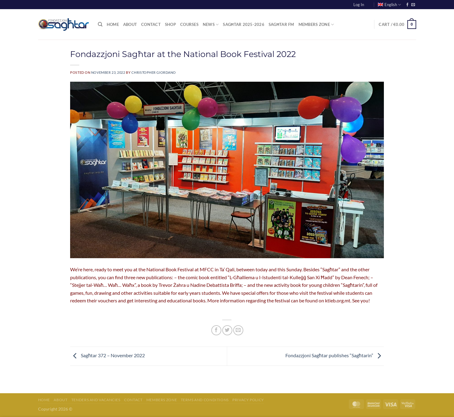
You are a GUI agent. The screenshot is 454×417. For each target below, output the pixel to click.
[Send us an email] (413, 5)
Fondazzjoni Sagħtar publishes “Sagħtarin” (334, 355)
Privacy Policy (248, 399)
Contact (151, 24)
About (130, 24)
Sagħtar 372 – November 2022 (107, 355)
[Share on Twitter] (227, 330)
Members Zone (316, 24)
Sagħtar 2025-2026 (243, 24)
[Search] (100, 24)
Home (113, 24)
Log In (358, 4)
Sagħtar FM (281, 24)
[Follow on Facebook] (407, 5)
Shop (170, 24)
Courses (189, 24)
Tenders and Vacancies (95, 399)
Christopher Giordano (153, 72)
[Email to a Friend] (238, 330)
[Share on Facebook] (216, 330)
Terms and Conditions (205, 399)
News (211, 24)
